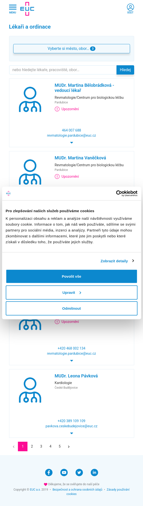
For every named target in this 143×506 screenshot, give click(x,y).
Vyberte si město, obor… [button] (71, 48)
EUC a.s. (35, 489)
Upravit (71, 292)
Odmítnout (71, 308)
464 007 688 (71, 130)
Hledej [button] (125, 69)
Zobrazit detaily (114, 261)
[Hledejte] (63, 70)
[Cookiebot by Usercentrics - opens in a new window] (115, 193)
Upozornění (67, 109)
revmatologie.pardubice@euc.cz (71, 135)
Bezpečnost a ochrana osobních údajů (77, 489)
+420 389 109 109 (71, 421)
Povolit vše (71, 276)
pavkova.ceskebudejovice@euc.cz (72, 426)
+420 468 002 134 (71, 348)
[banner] (27, 9)
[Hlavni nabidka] (12, 8)
